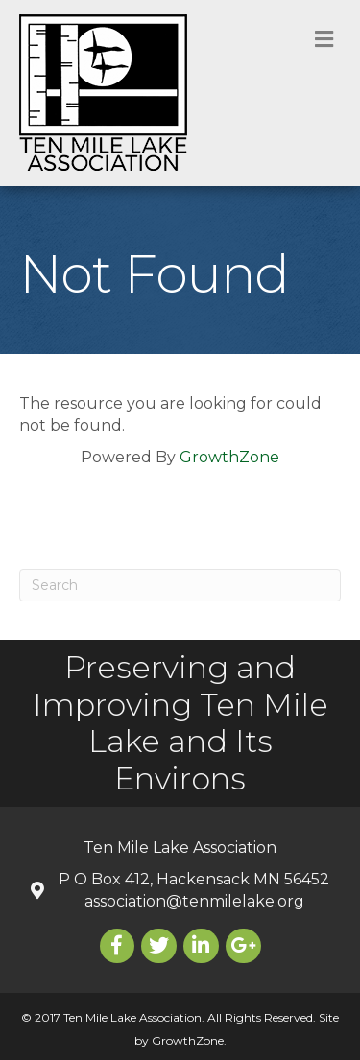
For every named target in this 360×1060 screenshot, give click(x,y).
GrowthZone (229, 457)
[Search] (180, 585)
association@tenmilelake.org (194, 901)
